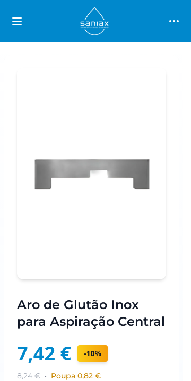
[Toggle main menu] (174, 21)
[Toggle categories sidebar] (17, 21)
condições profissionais (133, 362)
